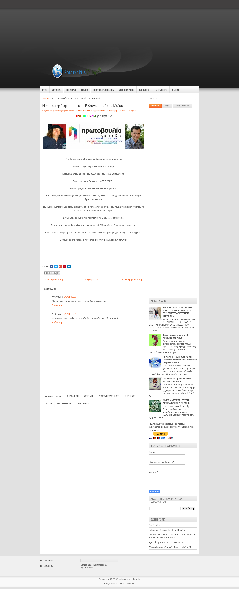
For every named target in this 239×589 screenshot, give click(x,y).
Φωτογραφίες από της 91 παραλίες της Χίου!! (175, 336)
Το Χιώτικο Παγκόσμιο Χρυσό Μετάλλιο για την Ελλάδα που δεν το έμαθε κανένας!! (180, 360)
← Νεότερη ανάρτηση (52, 279)
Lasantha (130, 584)
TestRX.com (46, 560)
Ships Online (161, 89)
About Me (56, 89)
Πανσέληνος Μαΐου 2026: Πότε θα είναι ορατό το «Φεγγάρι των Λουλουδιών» (172, 536)
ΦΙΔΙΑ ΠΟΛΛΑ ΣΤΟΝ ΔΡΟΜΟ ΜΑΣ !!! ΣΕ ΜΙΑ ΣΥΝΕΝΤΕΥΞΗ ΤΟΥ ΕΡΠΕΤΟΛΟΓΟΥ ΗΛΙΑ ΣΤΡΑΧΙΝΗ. (177, 311)
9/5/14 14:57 (70, 314)
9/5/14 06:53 (70, 297)
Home (44, 89)
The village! (130, 396)
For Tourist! (83, 403)
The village (71, 89)
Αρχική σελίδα (91, 279)
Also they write (126, 89)
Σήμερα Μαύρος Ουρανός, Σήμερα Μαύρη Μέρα (171, 547)
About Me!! (88, 396)
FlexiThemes (118, 584)
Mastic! (48, 403)
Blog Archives (182, 106)
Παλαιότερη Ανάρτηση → (133, 279)
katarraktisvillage (128, 579)
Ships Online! (73, 396)
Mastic (84, 89)
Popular (155, 106)
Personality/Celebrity (103, 89)
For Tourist (144, 89)
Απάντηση (57, 305)
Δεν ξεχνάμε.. (155, 525)
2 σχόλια (132, 110)
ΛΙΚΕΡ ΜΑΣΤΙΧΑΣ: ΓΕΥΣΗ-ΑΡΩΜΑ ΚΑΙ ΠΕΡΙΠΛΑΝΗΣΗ (177, 401)
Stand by (176, 89)
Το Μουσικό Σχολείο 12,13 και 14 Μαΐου (167, 530)
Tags (167, 106)
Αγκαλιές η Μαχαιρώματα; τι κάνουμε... (167, 542)
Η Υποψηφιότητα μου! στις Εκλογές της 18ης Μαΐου (82, 105)
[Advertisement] (99, 23)
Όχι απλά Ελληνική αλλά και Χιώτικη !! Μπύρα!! (177, 380)
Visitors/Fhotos (65, 403)
